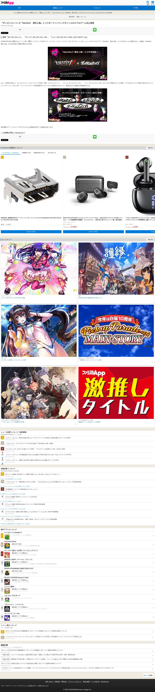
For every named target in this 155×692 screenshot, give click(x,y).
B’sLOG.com (105, 681)
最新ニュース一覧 (44, 12)
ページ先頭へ (149, 675)
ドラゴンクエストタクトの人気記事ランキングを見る (15, 516)
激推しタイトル (81, 17)
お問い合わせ (49, 681)
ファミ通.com (95, 681)
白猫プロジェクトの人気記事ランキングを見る (13, 493)
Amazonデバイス (39, 152)
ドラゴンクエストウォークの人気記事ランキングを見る (16, 486)
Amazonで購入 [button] (31, 231)
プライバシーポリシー (75, 681)
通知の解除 (86, 681)
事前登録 (71, 17)
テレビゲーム (52, 152)
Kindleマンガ (26, 152)
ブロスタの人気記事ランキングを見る (11, 501)
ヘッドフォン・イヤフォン (10, 152)
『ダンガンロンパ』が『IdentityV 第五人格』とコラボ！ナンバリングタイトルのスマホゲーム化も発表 (82, 12)
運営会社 (64, 681)
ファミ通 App (7, 3)
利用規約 (57, 681)
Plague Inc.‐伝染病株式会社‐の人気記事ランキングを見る (16, 523)
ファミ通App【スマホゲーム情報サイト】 (26, 12)
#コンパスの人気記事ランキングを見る (11, 479)
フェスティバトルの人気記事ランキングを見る (13, 508)
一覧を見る (150, 148)
